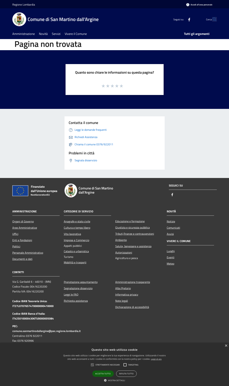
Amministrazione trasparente (132, 282)
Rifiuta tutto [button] (126, 373)
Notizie (171, 221)
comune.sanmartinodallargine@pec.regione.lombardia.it (46, 331)
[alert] (114, 364)
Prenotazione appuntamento (81, 282)
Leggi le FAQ (71, 294)
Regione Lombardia (23, 4)
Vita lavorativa (72, 234)
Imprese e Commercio (76, 240)
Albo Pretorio (123, 288)
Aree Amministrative (24, 228)
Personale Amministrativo (27, 253)
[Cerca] (212, 19)
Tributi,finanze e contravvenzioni (134, 234)
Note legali (121, 301)
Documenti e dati (22, 259)
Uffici (15, 234)
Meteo (170, 264)
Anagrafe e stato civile (77, 221)
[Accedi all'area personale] (199, 5)
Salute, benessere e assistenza (133, 246)
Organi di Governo (23, 221)
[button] (107, 364)
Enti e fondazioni (22, 240)
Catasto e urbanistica (76, 251)
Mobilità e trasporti (75, 262)
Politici (16, 246)
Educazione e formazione (130, 221)
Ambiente (121, 240)
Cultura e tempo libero (77, 228)
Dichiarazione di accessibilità (132, 307)
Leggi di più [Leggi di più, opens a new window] (156, 359)
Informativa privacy (126, 294)
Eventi (170, 257)
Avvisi (170, 234)
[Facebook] (181, 19)
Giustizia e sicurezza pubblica (132, 227)
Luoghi (171, 251)
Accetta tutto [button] (103, 373)
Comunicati (173, 228)
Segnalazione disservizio (78, 288)
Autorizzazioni (123, 252)
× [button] (226, 346)
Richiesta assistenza (76, 301)
